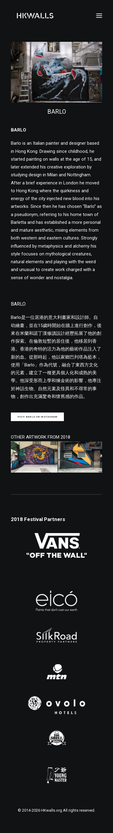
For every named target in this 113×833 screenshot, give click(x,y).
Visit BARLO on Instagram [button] (37, 416)
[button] (99, 15)
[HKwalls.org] (35, 15)
